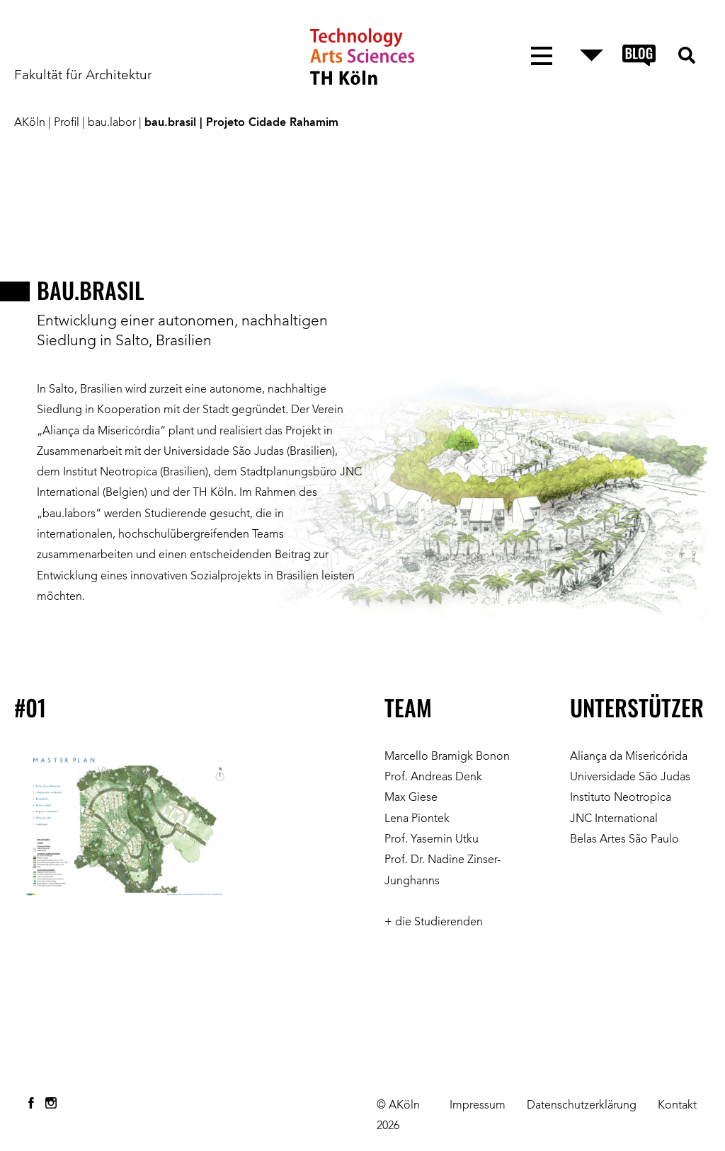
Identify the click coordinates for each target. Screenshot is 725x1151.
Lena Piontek (417, 819)
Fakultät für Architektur (83, 75)
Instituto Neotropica (620, 798)
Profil (66, 123)
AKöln (29, 123)
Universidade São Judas (630, 777)
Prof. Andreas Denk (433, 777)
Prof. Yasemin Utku (431, 839)
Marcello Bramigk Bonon (447, 757)
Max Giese (411, 798)
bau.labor (112, 123)
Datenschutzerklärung (581, 1105)
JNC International (614, 819)
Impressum (478, 1105)
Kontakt (677, 1105)
